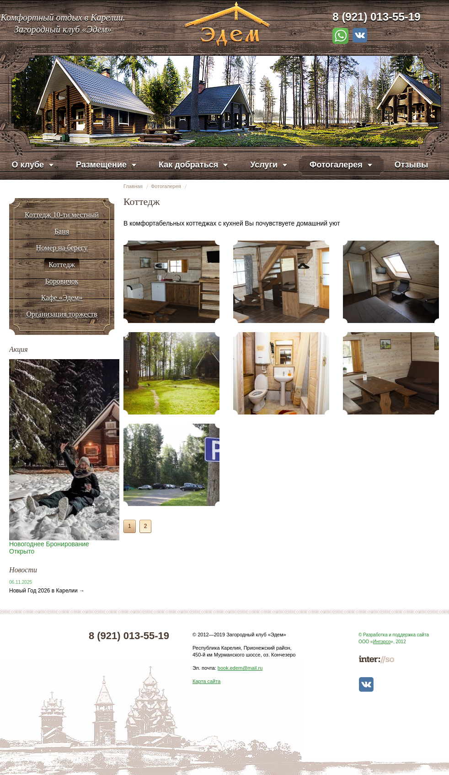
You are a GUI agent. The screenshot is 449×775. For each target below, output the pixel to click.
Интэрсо (382, 641)
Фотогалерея (166, 186)
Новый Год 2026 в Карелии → (47, 590)
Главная (133, 186)
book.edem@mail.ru (240, 668)
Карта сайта (206, 681)
